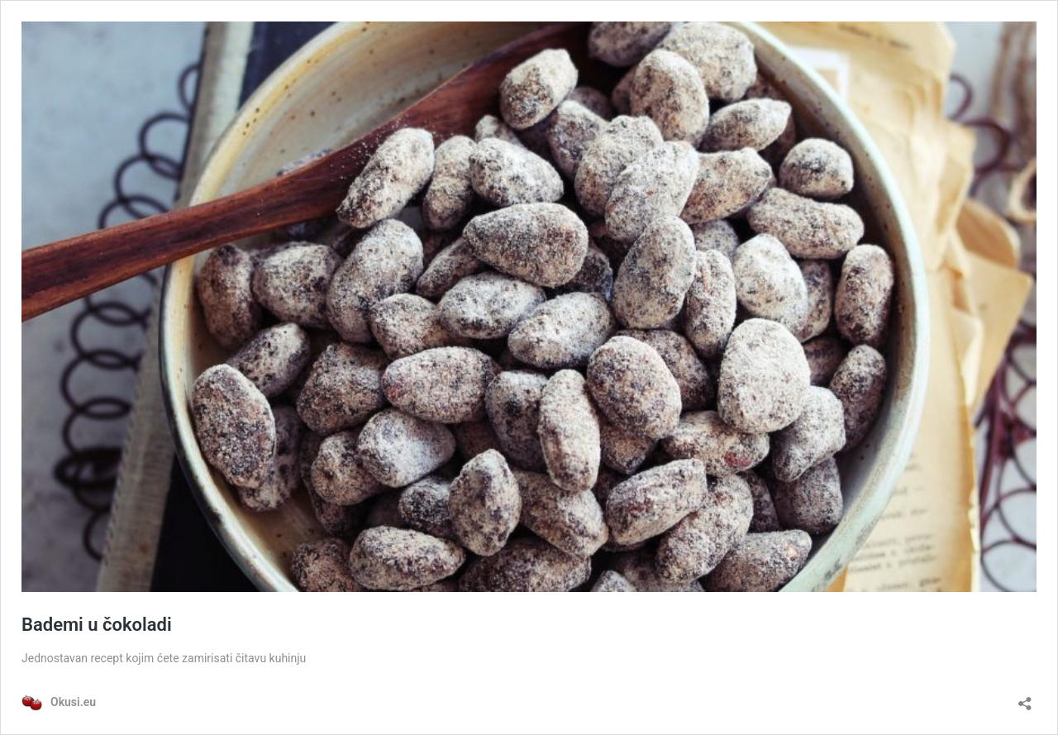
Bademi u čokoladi (96, 624)
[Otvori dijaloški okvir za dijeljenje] (1025, 698)
